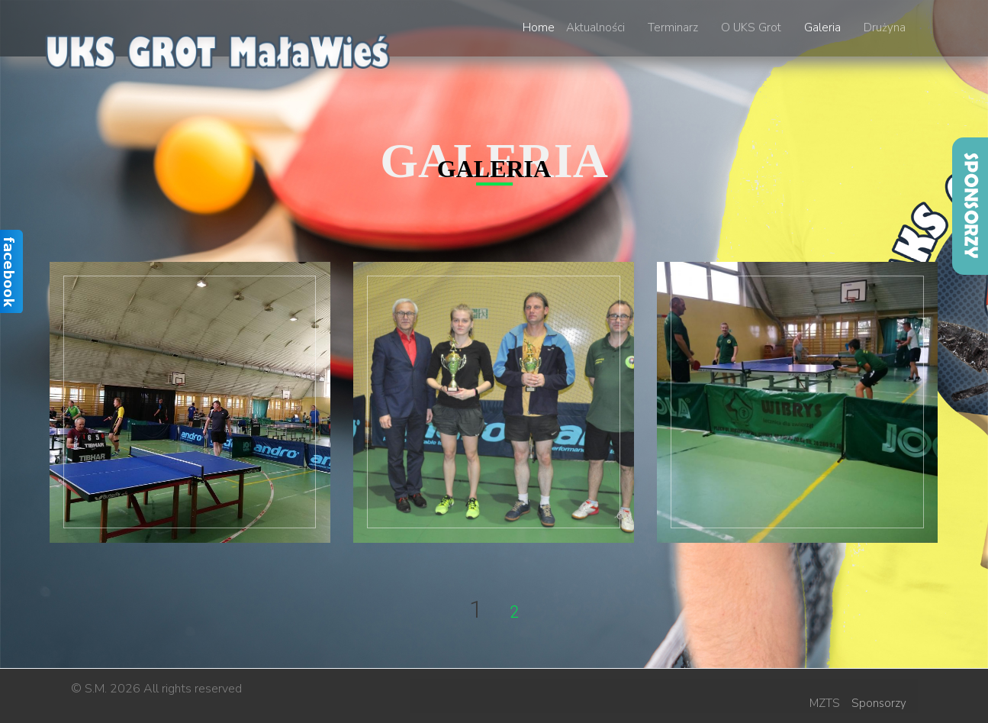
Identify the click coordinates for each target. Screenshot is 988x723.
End (609, 614)
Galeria (822, 27)
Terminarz (673, 27)
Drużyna (885, 27)
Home (539, 27)
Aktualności (595, 27)
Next (558, 614)
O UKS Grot (751, 27)
